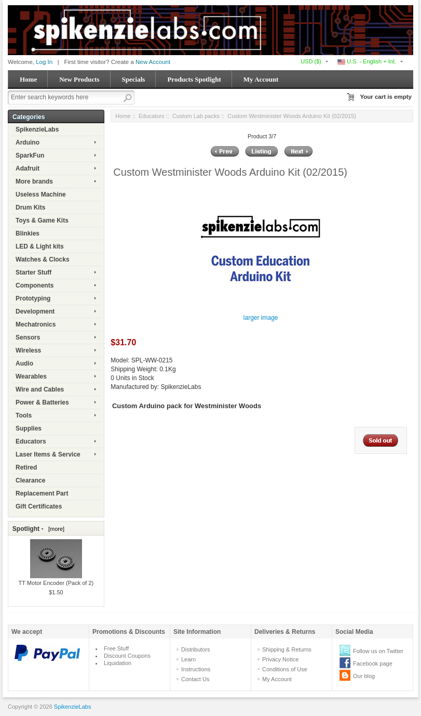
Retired (26, 467)
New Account (152, 62)
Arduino (27, 142)
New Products (79, 79)
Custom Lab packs (196, 116)
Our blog (364, 676)
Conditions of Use (284, 669)
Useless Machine (41, 194)
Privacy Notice (280, 659)
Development (35, 311)
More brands (34, 181)
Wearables (31, 376)
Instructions (195, 669)
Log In (44, 62)
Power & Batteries (42, 402)
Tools (24, 415)
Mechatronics (36, 324)
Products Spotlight (194, 79)
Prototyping (33, 298)
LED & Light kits (40, 246)
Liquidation (117, 663)
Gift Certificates (39, 506)
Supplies (29, 428)
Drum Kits (30, 207)
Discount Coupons (127, 656)
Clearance (30, 480)
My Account (261, 79)
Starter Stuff (33, 272)
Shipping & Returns (286, 649)
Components (34, 285)
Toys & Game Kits (42, 220)
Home (28, 79)
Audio (24, 363)
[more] (54, 529)
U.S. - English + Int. (366, 61)
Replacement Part (42, 493)
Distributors (195, 649)
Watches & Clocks (43, 259)
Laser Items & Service (48, 454)
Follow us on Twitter (378, 651)
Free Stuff (116, 648)
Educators (31, 441)
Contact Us (195, 679)
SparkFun (30, 155)
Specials (133, 79)
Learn (188, 659)
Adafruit (27, 168)
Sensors (28, 337)
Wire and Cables (40, 389)
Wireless (28, 350)
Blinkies (27, 233)
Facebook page (372, 663)
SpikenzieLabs (37, 129)
